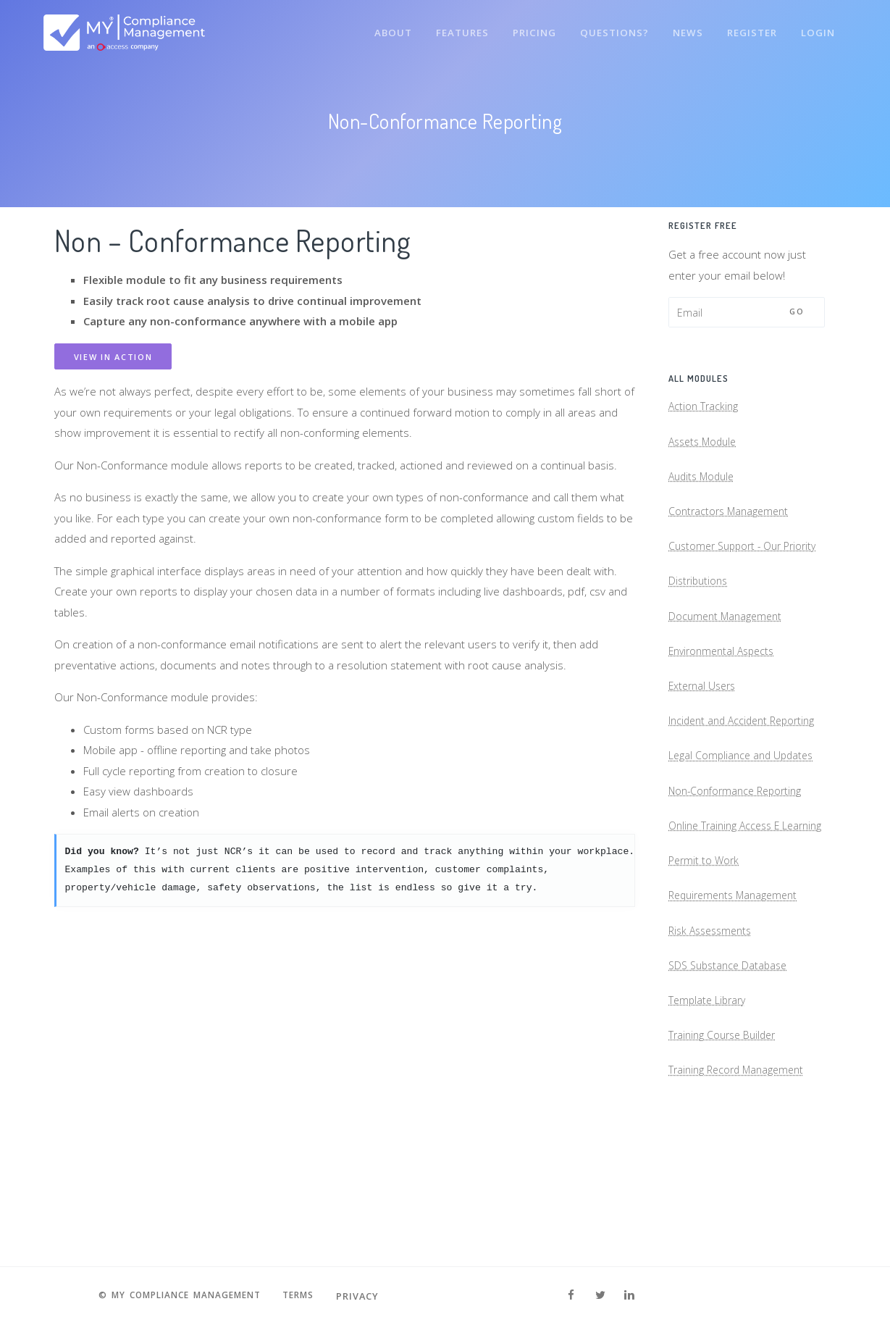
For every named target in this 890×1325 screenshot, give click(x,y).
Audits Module (703, 485)
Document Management (727, 658)
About (383, 27)
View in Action (113, 356)
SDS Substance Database (731, 1079)
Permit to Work (705, 965)
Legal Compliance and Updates (744, 831)
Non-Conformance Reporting (739, 868)
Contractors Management (731, 523)
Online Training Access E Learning (728, 917)
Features (454, 27)
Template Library (709, 1118)
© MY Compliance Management (177, 1296)
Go (796, 311)
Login (817, 27)
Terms (306, 1296)
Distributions (699, 620)
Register (750, 27)
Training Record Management (740, 1194)
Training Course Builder (725, 1155)
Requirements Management (737, 1003)
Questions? (609, 27)
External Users (704, 734)
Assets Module (705, 447)
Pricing (528, 27)
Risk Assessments (713, 1041)
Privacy (368, 1296)
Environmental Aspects (725, 696)
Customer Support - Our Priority (729, 572)
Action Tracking (704, 409)
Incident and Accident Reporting (721, 783)
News (684, 27)
